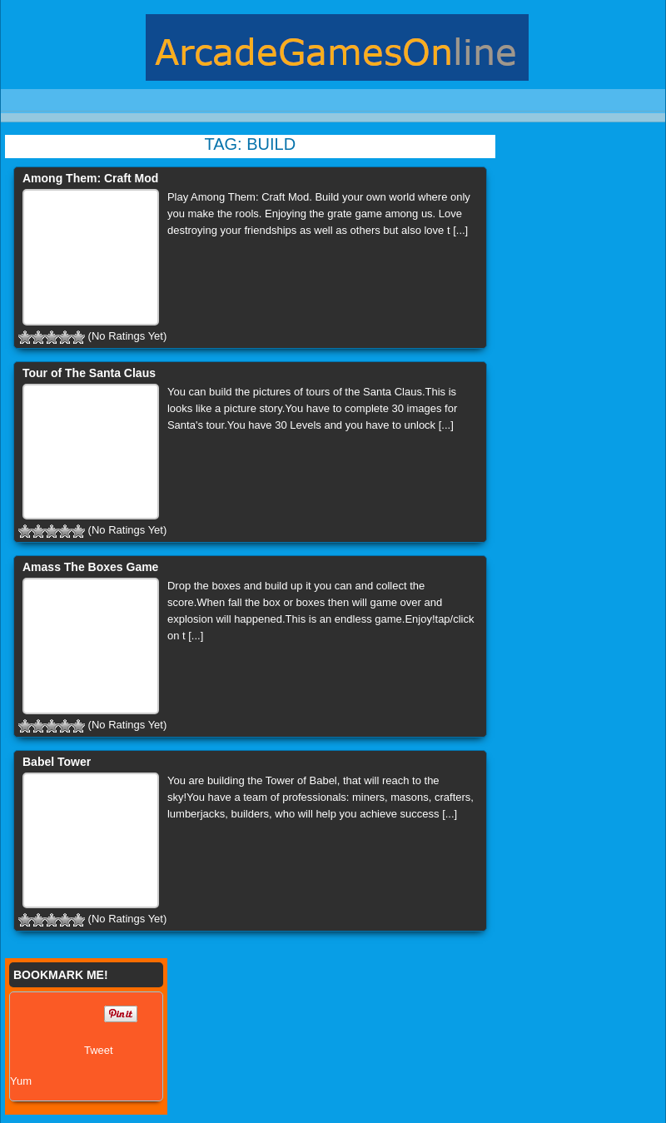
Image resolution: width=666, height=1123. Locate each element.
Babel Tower (56, 761)
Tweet (98, 1050)
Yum (21, 1081)
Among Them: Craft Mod (90, 178)
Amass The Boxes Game (90, 567)
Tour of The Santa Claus (89, 373)
